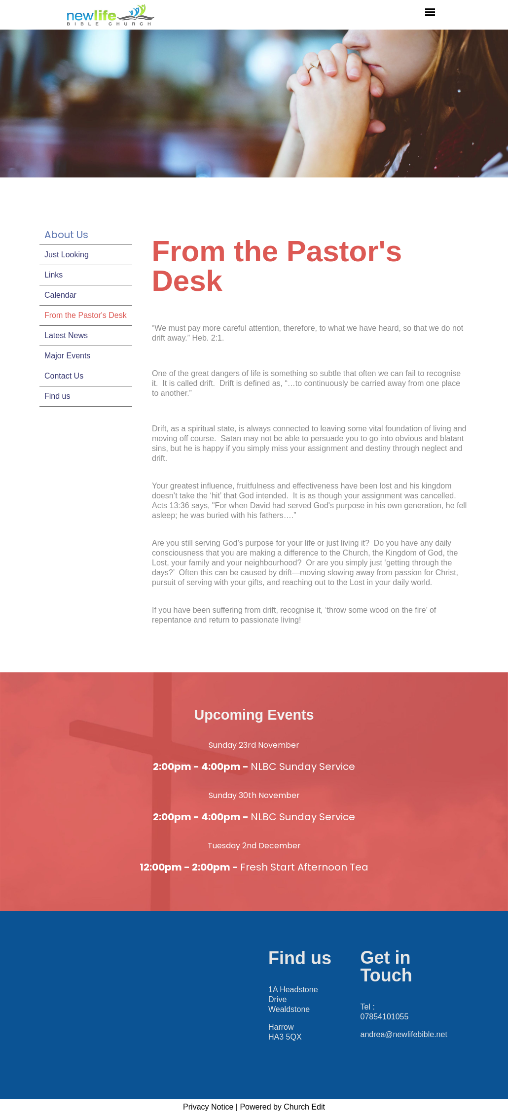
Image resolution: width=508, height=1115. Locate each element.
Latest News (66, 335)
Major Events (67, 355)
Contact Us (63, 376)
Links (53, 275)
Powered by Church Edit (282, 1107)
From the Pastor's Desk (85, 315)
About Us (66, 235)
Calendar (60, 295)
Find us (57, 396)
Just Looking (66, 254)
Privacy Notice (208, 1107)
